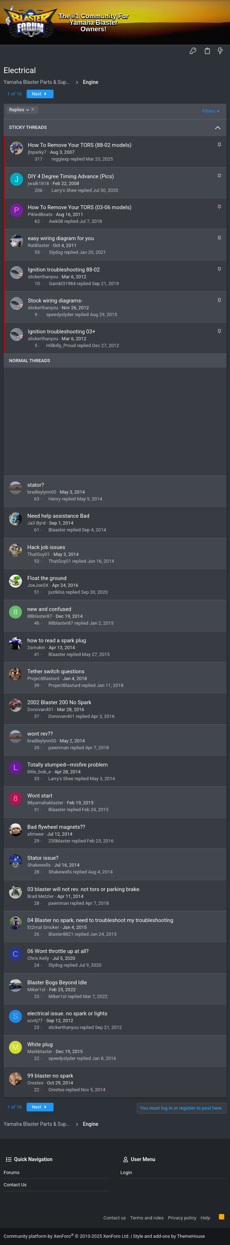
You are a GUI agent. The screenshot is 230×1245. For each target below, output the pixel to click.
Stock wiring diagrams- (55, 300)
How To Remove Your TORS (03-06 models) (80, 207)
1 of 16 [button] (14, 93)
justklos (57, 592)
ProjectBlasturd (43, 678)
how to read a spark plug (56, 640)
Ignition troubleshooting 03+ (62, 331)
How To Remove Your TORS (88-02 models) (80, 145)
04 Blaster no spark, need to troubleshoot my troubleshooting (100, 920)
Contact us (15, 1184)
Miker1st (36, 989)
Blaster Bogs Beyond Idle (57, 982)
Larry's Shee (64, 190)
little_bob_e (39, 771)
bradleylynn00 (41, 492)
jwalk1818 (38, 183)
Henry (55, 498)
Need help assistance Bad (58, 516)
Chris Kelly (38, 958)
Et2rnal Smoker (43, 927)
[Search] (219, 22)
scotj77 (35, 1020)
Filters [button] (208, 111)
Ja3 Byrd (36, 523)
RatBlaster (39, 245)
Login (126, 1172)
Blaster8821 (61, 934)
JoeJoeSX (38, 585)
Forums (11, 1172)
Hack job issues (46, 547)
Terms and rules (147, 1218)
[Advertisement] (115, 421)
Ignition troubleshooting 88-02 (64, 269)
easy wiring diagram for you (61, 238)
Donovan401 (40, 709)
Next (40, 93)
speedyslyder (60, 314)
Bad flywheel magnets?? (56, 827)
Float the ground (46, 578)
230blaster (60, 841)
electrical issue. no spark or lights (67, 1013)
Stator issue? (43, 858)
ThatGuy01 (38, 554)
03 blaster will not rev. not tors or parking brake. (84, 889)
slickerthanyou (43, 276)
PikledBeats (40, 214)
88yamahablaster (45, 802)
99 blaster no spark (50, 1076)
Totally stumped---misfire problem (67, 764)
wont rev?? (40, 734)
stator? (35, 485)
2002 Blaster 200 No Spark (59, 702)
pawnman (59, 747)
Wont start (39, 795)
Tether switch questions (55, 671)
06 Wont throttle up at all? (58, 951)
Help (205, 1218)
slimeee (35, 834)
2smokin (36, 647)
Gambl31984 (62, 283)
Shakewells (39, 865)
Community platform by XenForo (66, 1236)
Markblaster (39, 1051)
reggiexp (60, 159)
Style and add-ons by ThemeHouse (169, 1236)
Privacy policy (182, 1218)
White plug (40, 1044)
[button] (11, 51)
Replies (19, 109)
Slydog (56, 252)
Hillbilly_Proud (61, 345)
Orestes (35, 1083)
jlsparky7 (37, 152)
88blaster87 (39, 616)
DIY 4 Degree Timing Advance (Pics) (71, 176)
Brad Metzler (40, 896)
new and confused (49, 609)
